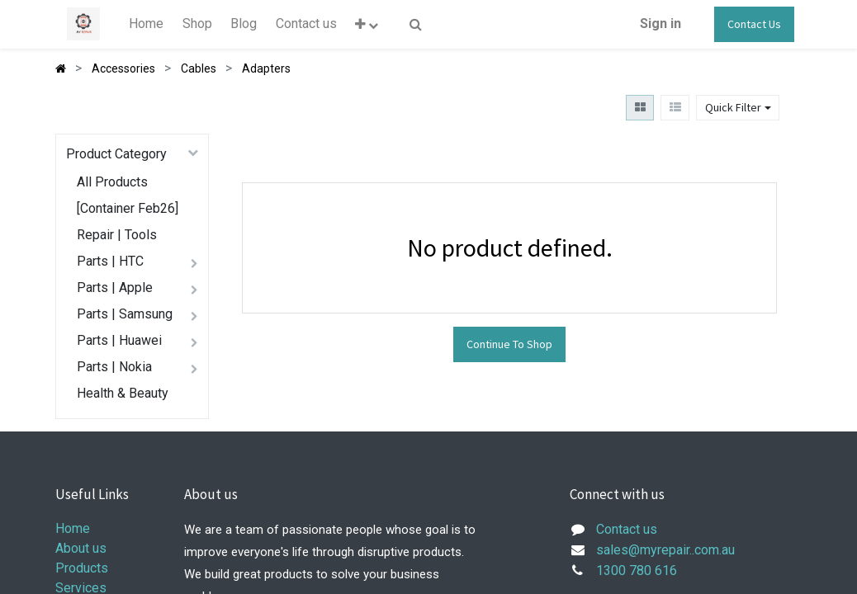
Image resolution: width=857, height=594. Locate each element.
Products (81, 568)
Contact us (626, 529)
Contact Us (754, 23)
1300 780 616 (636, 570)
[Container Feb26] (127, 208)
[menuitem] (146, 23)
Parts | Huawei (119, 340)
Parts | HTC (110, 261)
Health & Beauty (122, 393)
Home (72, 528)
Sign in (660, 23)
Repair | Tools (117, 235)
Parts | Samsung (125, 314)
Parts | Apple (115, 287)
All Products (112, 182)
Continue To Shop (509, 344)
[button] (366, 24)
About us (81, 548)
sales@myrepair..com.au (665, 550)
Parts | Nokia (114, 367)
